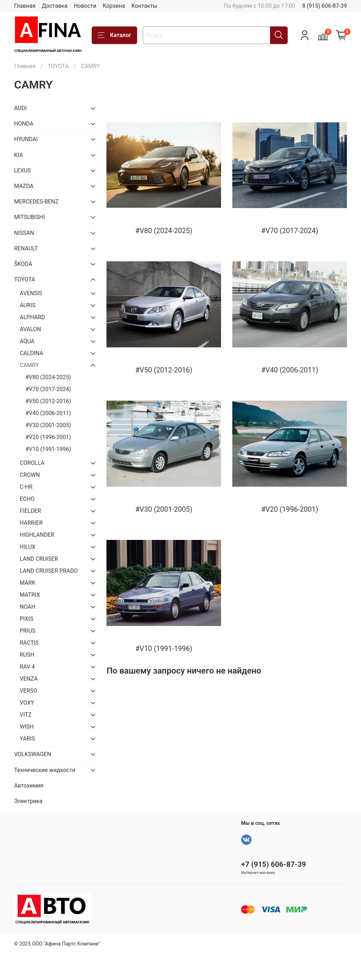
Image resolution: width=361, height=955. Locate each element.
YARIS (27, 738)
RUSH (27, 654)
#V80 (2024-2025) (48, 377)
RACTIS (29, 642)
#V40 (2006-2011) (48, 413)
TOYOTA (58, 66)
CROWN (30, 475)
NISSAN (24, 233)
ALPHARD (32, 317)
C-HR (26, 486)
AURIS (27, 305)
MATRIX (30, 594)
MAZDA (23, 186)
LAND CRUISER (39, 558)
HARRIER (31, 522)
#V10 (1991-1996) (48, 449)
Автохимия (28, 785)
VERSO (28, 690)
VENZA (29, 678)
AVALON (30, 329)
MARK (27, 582)
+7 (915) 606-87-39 (273, 864)
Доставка (54, 5)
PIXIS (26, 618)
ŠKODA (23, 264)
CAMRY (29, 365)
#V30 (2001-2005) (48, 425)
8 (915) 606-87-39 (324, 5)
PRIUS (27, 630)
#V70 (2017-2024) (48, 389)
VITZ (25, 714)
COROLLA (32, 463)
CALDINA (31, 353)
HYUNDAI (26, 139)
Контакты (144, 5)
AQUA (27, 341)
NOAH (27, 606)
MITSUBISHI (29, 217)
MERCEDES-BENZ (36, 201)
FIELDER (30, 510)
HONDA (23, 123)
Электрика (28, 801)
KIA (18, 155)
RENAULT (26, 248)
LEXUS (22, 170)
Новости (85, 5)
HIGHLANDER (37, 534)
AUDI (20, 108)
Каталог (114, 35)
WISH (26, 726)
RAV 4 (27, 666)
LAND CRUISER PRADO (49, 570)
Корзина (114, 5)
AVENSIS (31, 293)
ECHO (27, 498)
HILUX (27, 546)
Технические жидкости (44, 770)
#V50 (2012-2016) (48, 401)
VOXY (27, 702)
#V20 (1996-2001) (48, 437)
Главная (25, 5)
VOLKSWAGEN (32, 754)
